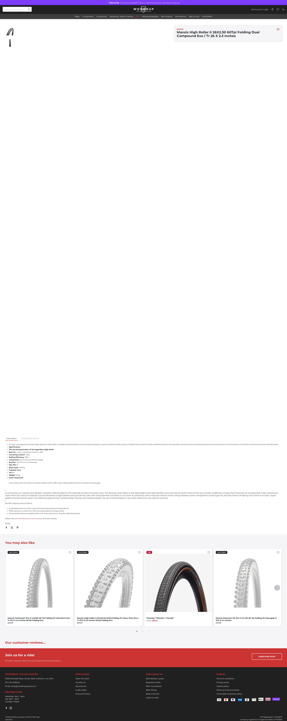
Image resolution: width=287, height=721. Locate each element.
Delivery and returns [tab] (30, 438)
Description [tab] (11, 438)
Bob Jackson (166, 16)
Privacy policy (223, 682)
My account (81, 686)
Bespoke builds (153, 682)
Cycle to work (152, 698)
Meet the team (82, 678)
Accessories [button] (102, 16)
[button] (278, 9)
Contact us (80, 682)
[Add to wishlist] (70, 552)
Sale (137, 16)
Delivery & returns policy (228, 690)
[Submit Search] (29, 9)
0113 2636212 (14, 682)
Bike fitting (151, 690)
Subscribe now (266, 656)
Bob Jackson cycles (155, 678)
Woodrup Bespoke (150, 16)
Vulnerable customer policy (229, 694)
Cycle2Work (207, 16)
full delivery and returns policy (30, 518)
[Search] (17, 9)
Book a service (152, 694)
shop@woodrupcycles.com (23, 686)
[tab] (137, 631)
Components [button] (88, 16)
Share (7, 523)
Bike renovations (154, 686)
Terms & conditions (225, 678)
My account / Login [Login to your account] (259, 10)
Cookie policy (223, 686)
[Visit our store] (272, 9)
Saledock (9, 719)
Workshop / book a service (121, 16)
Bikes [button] (77, 16)
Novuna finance (83, 694)
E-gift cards (81, 690)
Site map (36, 717)
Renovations (180, 16)
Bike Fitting (194, 16)
